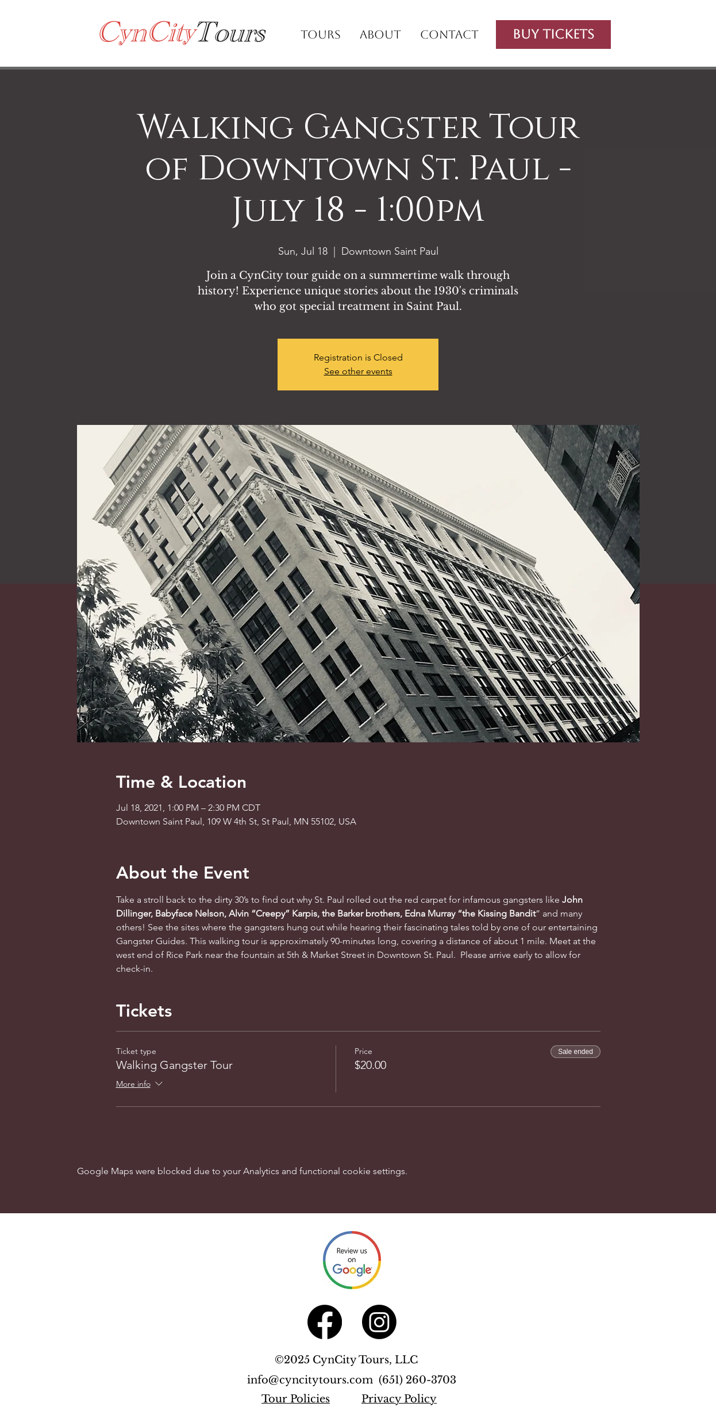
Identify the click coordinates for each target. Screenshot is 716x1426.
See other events (358, 371)
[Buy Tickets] (553, 34)
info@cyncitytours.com (313, 1380)
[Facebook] (324, 1322)
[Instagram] (379, 1322)
